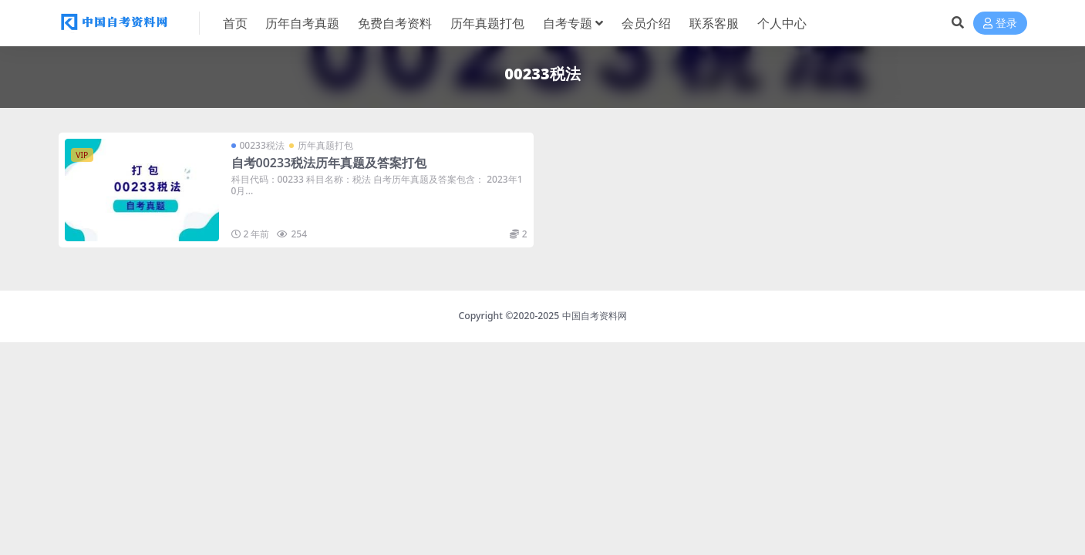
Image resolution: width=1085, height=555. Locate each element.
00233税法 (262, 145)
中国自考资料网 (594, 315)
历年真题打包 (325, 145)
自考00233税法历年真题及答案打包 (329, 162)
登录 (1000, 23)
